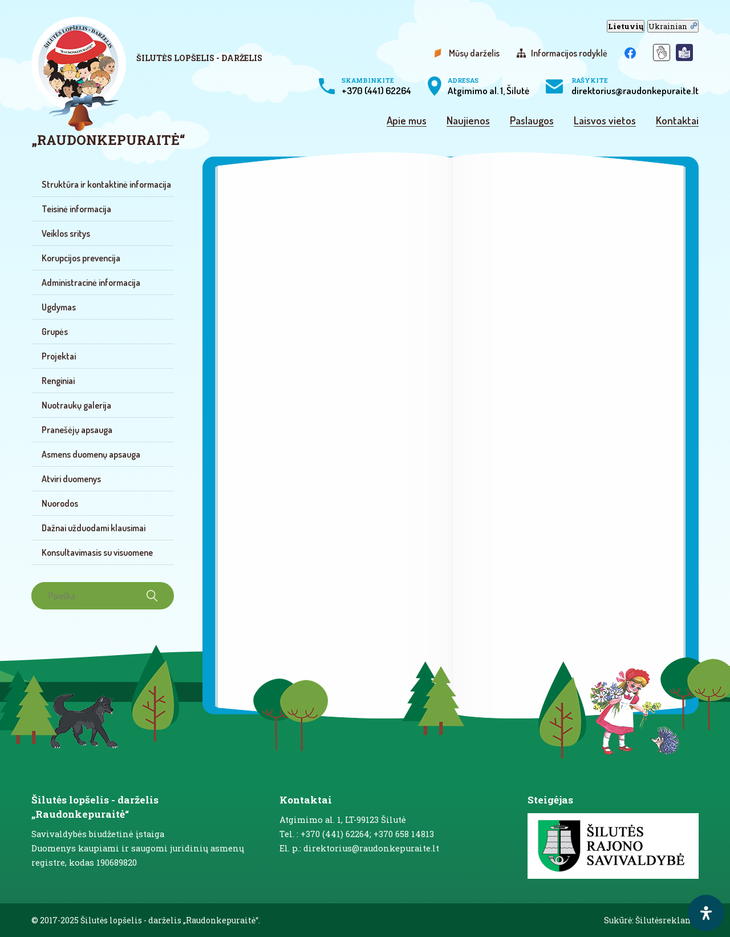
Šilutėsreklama (667, 920)
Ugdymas (59, 307)
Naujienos (468, 121)
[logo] (158, 82)
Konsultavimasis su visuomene (97, 552)
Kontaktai (677, 121)
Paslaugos (532, 121)
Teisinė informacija (76, 209)
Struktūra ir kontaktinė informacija (106, 184)
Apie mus (407, 121)
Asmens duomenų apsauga (91, 454)
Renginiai (58, 380)
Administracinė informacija (91, 282)
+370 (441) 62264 (376, 86)
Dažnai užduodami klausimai (93, 528)
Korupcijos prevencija (81, 258)
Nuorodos (60, 503)
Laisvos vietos (605, 121)
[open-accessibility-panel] (706, 913)
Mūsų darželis (474, 53)
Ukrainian (672, 26)
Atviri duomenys (71, 478)
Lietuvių (625, 26)
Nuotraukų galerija (76, 405)
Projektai (59, 356)
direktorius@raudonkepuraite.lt (635, 86)
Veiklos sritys (66, 233)
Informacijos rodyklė (569, 53)
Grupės (55, 331)
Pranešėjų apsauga (77, 429)
